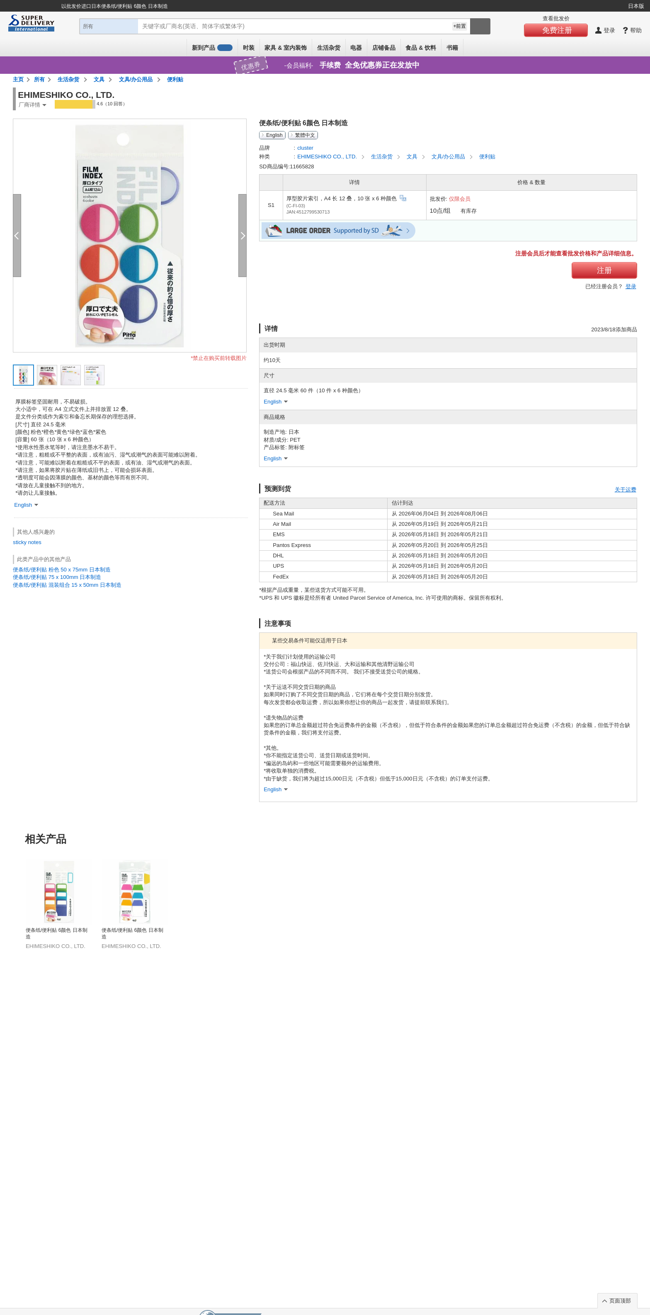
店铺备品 (383, 47)
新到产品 (212, 47)
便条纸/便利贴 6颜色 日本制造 (56, 933)
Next (636, 883)
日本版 (636, 6)
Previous (13, 883)
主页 (18, 79)
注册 (604, 270)
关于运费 (625, 489)
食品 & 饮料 (420, 47)
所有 (39, 79)
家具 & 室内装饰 (285, 47)
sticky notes (27, 542)
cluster (305, 148)
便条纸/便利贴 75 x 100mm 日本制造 (57, 577)
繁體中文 (305, 135)
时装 (249, 47)
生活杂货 (328, 47)
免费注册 (557, 30)
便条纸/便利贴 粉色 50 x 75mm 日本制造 (61, 569)
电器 (356, 47)
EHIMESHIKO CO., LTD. (328, 156)
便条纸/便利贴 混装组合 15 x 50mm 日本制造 (67, 585)
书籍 (452, 47)
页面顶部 (620, 1301)
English (274, 135)
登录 (631, 286)
